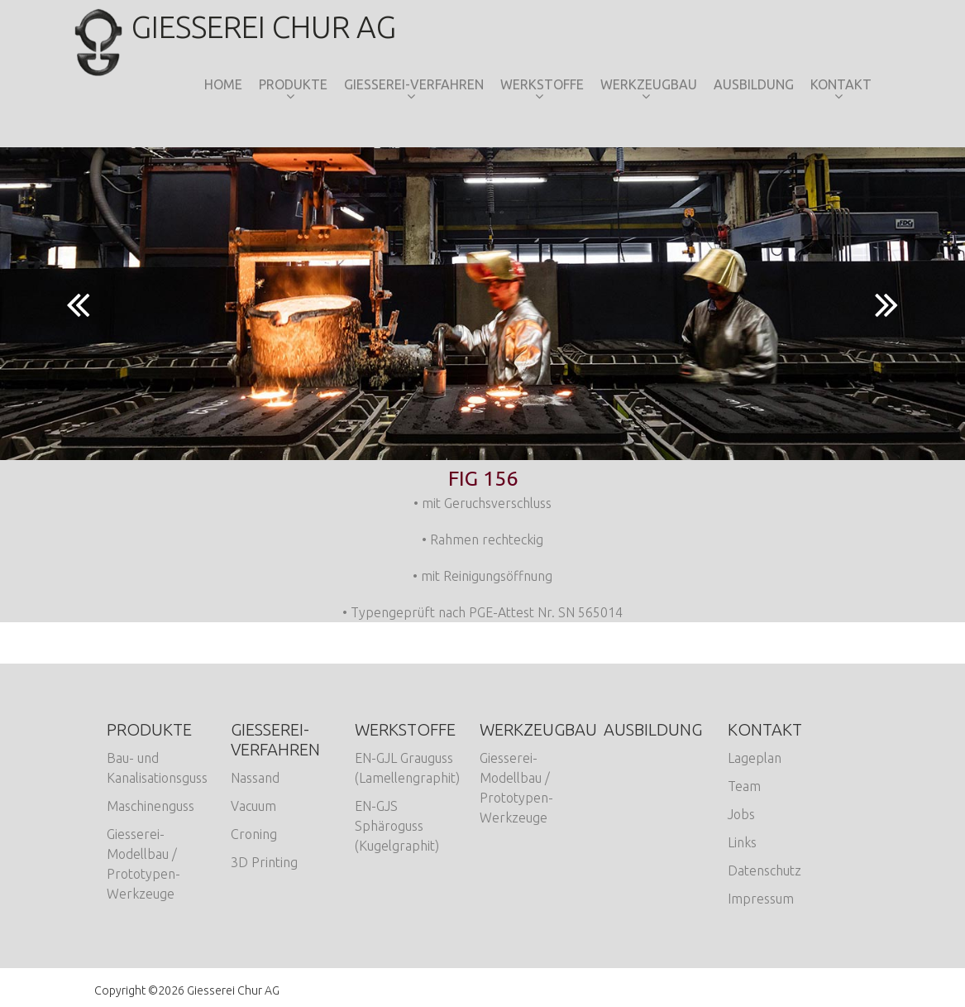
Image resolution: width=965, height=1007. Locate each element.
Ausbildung (754, 84)
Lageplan (754, 757)
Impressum (761, 898)
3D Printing (264, 862)
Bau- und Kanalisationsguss (157, 767)
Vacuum (253, 805)
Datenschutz (764, 870)
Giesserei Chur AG (245, 27)
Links (742, 842)
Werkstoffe (542, 84)
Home (223, 84)
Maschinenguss (150, 805)
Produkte (293, 84)
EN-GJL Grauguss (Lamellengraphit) (407, 767)
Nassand (255, 777)
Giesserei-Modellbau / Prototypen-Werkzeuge (143, 864)
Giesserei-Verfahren (414, 84)
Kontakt (841, 84)
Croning (254, 834)
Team (744, 786)
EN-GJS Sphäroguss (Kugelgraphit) (397, 825)
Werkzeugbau (648, 84)
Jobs (741, 814)
